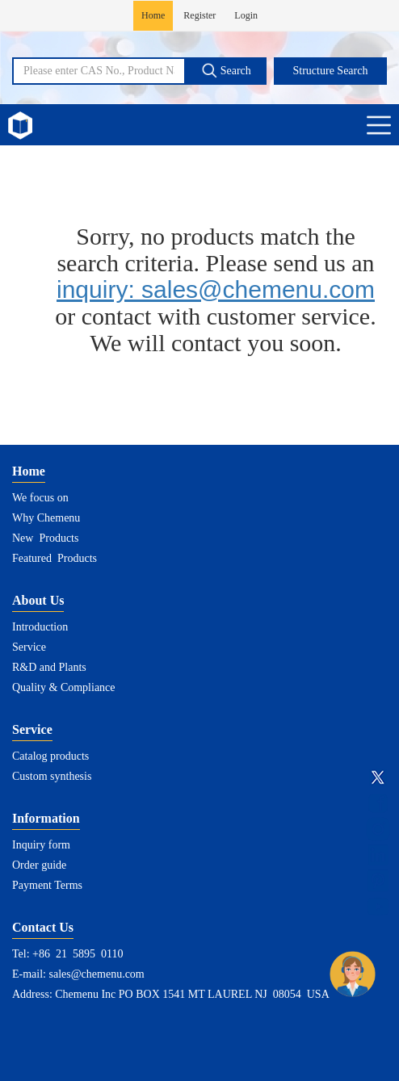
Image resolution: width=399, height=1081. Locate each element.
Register (199, 15)
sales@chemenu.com (97, 974)
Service (29, 647)
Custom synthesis (51, 776)
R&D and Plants (49, 667)
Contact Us (43, 927)
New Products (45, 538)
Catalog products (50, 756)
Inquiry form (41, 845)
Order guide (39, 865)
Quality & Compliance (64, 687)
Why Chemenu (46, 518)
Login (246, 15)
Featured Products (54, 558)
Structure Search (330, 71)
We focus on (40, 498)
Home (153, 15)
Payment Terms (47, 885)
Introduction (40, 627)
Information (46, 818)
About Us (38, 600)
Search (226, 70)
